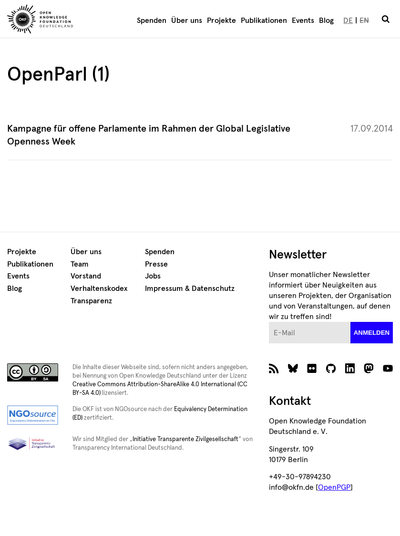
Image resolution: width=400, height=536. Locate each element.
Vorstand (86, 276)
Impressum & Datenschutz (190, 288)
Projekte (221, 20)
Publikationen (264, 20)
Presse (156, 264)
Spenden (151, 20)
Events (303, 20)
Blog (326, 20)
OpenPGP (334, 487)
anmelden (372, 332)
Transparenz (91, 301)
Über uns (186, 20)
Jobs (153, 276)
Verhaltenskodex (99, 288)
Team (80, 264)
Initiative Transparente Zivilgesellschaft (185, 439)
